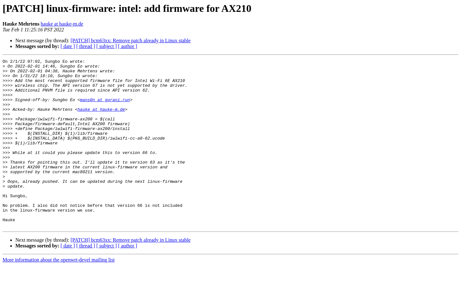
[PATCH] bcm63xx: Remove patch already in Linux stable (130, 40)
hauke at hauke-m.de (62, 24)
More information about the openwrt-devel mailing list (59, 293)
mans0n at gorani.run (105, 108)
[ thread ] (85, 46)
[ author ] (127, 46)
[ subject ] (106, 46)
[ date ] (68, 46)
